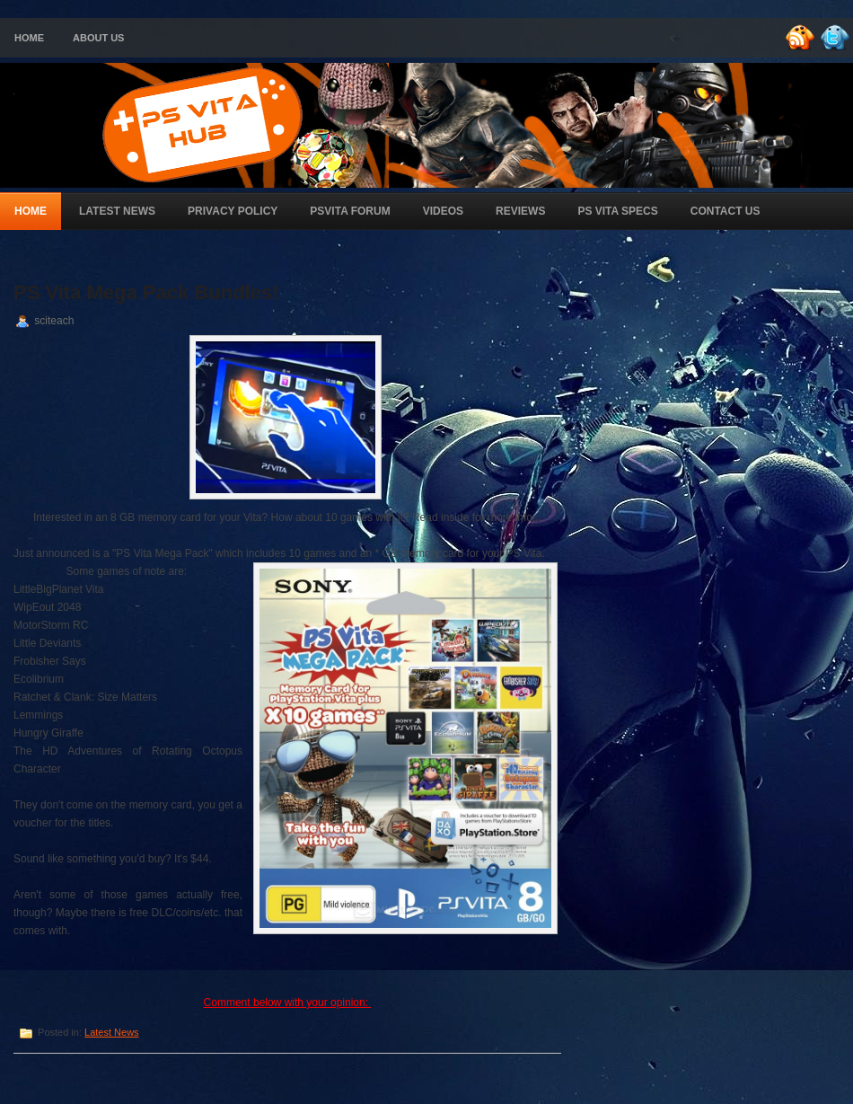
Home (29, 37)
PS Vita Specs (617, 211)
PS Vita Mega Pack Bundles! (145, 292)
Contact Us (725, 211)
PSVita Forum (350, 211)
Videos (443, 211)
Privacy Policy (232, 211)
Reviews (520, 211)
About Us (98, 37)
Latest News (117, 211)
